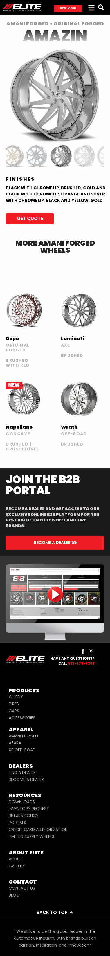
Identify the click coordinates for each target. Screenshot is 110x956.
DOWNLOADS (22, 802)
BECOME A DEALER (26, 779)
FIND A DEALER (22, 772)
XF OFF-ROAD (22, 750)
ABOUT (15, 859)
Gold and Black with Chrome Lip (56, 191)
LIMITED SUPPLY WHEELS (31, 836)
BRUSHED (71, 188)
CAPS (14, 711)
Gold (97, 200)
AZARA (15, 743)
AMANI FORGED (23, 736)
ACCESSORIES (22, 718)
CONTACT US (22, 888)
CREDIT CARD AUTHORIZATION (38, 829)
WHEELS (16, 697)
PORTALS (17, 822)
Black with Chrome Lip (32, 188)
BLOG (14, 895)
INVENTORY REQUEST (29, 809)
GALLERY (17, 866)
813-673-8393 (81, 663)
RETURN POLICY (24, 815)
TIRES (14, 704)
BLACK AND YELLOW (67, 200)
